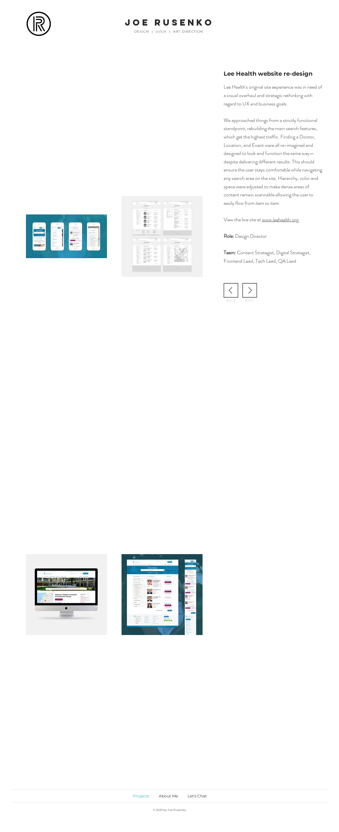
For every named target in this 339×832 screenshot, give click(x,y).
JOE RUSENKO (169, 22)
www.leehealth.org (280, 219)
